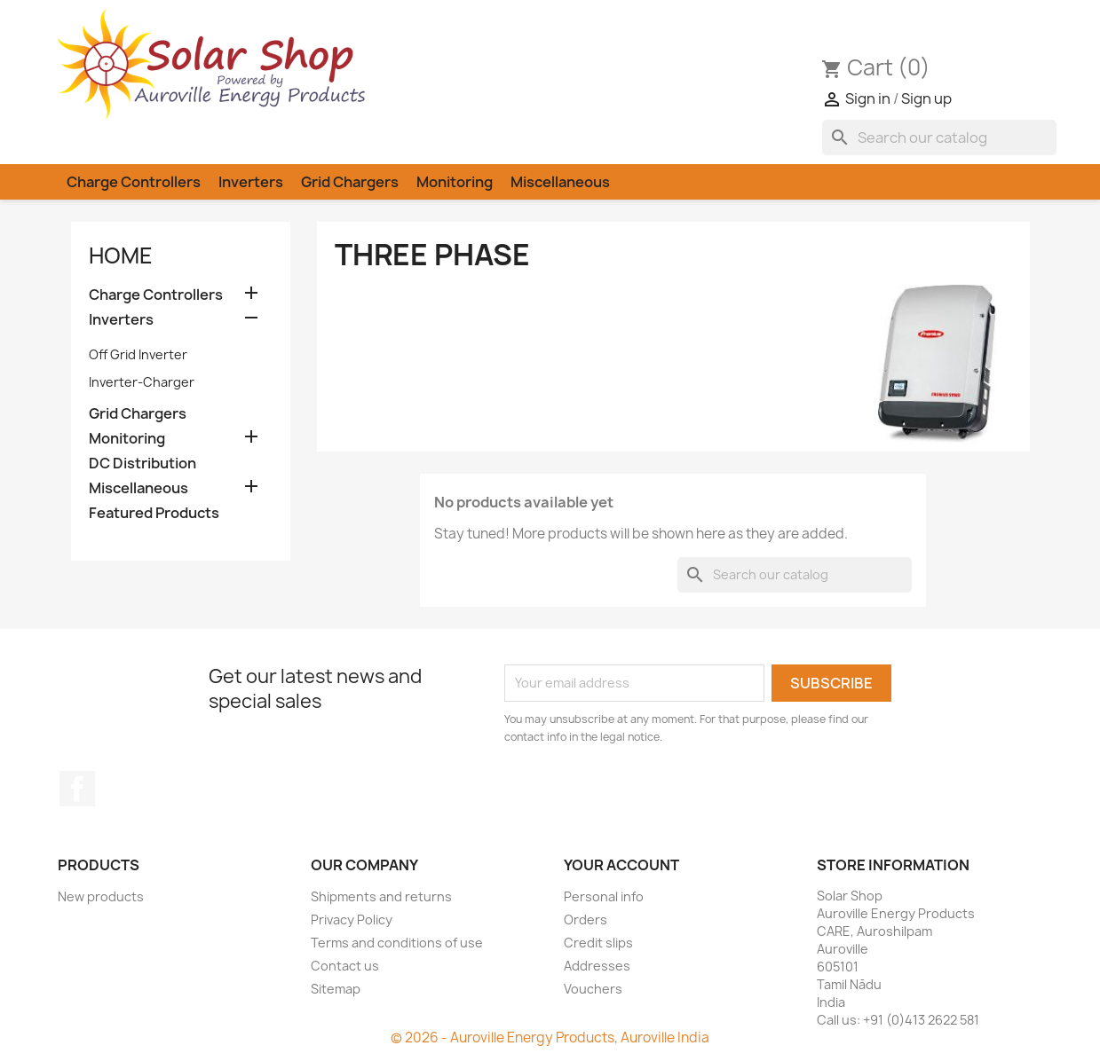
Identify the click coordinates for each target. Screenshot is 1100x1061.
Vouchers (593, 988)
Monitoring (454, 182)
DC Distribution (142, 463)
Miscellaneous (560, 182)
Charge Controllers (134, 182)
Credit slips (598, 942)
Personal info (604, 896)
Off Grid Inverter (138, 354)
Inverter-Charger (141, 381)
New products (101, 896)
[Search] (939, 137)
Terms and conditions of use (397, 942)
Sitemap (335, 988)
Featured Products (154, 513)
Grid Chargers (350, 182)
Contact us (345, 965)
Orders (585, 919)
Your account (621, 865)
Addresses (597, 965)
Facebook (77, 788)
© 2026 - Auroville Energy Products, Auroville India (550, 1037)
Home (121, 255)
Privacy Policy (351, 919)
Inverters (250, 182)
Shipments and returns (381, 896)
